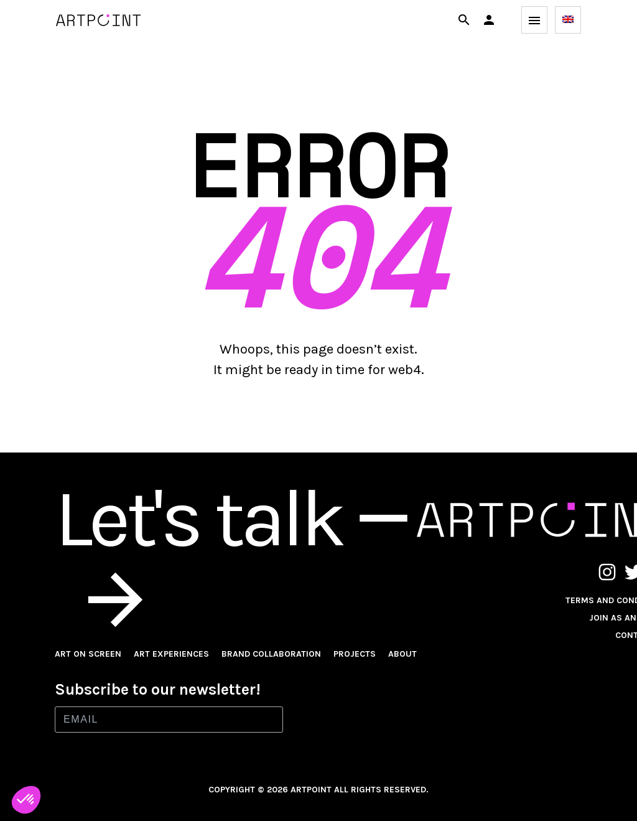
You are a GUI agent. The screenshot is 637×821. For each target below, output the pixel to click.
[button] (488, 19)
